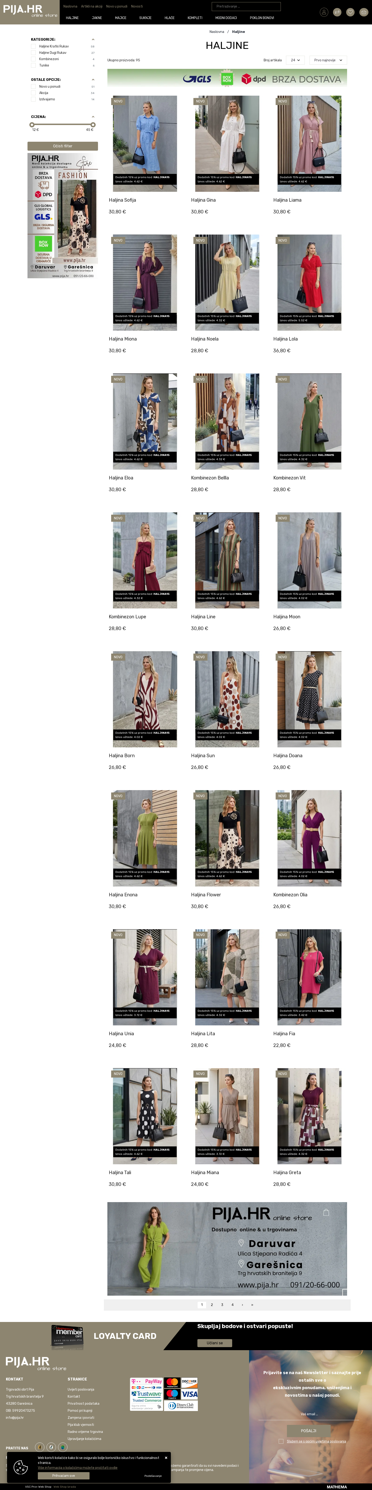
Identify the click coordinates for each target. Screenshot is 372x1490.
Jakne (97, 18)
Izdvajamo (66, 99)
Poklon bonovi (262, 18)
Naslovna (70, 6)
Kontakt (74, 1397)
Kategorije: (43, 39)
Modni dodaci (226, 18)
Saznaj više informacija (215, 1333)
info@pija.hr (15, 1418)
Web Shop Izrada (65, 1486)
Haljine (72, 18)
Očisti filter (62, 146)
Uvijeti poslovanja (81, 1390)
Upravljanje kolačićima (84, 1439)
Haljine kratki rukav (66, 46)
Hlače (170, 18)
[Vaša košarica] (363, 12)
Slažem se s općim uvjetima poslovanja (316, 1441)
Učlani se (215, 1343)
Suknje (146, 18)
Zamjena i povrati (81, 1418)
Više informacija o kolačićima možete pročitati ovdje (77, 1468)
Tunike (66, 65)
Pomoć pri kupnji (80, 1411)
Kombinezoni (66, 59)
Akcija (66, 93)
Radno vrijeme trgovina (85, 1432)
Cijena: (38, 117)
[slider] (32, 124)
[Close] (64, 1475)
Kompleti (195, 18)
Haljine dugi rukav (66, 53)
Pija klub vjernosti (81, 1425)
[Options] (153, 1476)
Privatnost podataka (83, 1404)
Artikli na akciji (91, 6)
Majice (120, 18)
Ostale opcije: (46, 80)
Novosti (137, 6)
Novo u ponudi (116, 6)
